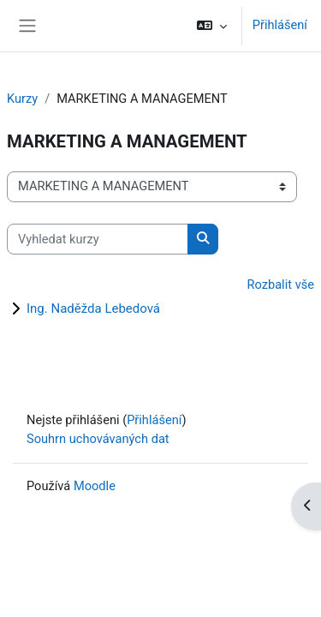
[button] (211, 25)
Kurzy (22, 98)
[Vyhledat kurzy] (97, 239)
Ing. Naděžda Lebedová (93, 308)
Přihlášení (280, 25)
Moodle (95, 486)
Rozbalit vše (281, 284)
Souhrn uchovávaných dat (98, 438)
